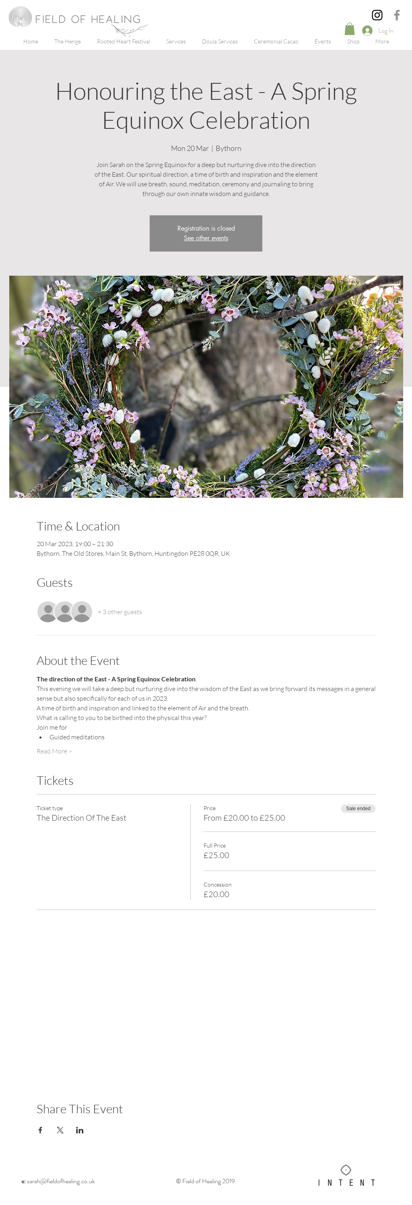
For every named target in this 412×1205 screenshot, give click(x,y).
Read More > (54, 751)
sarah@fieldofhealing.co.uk (58, 1181)
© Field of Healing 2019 (206, 1181)
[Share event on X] (60, 1130)
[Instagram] (377, 15)
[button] (349, 29)
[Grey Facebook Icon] (397, 15)
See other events (206, 238)
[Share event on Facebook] (40, 1130)
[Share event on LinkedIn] (80, 1130)
